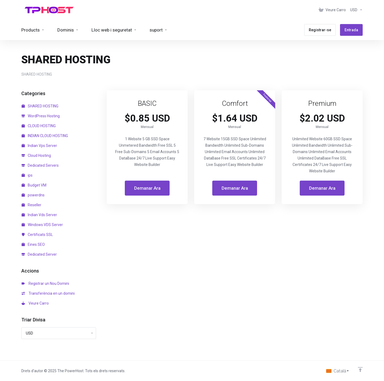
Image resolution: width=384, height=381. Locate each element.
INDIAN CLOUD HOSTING (45, 136)
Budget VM (34, 185)
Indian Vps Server (39, 145)
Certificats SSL (37, 234)
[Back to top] (360, 369)
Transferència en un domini (48, 293)
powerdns (33, 195)
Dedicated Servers (40, 165)
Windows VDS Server (42, 225)
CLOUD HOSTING (39, 126)
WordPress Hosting (41, 116)
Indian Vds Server (39, 215)
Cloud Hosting (36, 155)
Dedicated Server (39, 254)
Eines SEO (33, 244)
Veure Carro (35, 303)
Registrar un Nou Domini (45, 283)
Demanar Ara (147, 188)
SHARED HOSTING (40, 106)
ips (27, 175)
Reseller (31, 205)
